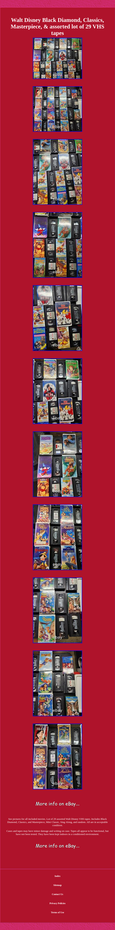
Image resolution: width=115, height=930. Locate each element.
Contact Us (57, 894)
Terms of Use (57, 912)
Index (57, 876)
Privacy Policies (58, 903)
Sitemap (57, 885)
